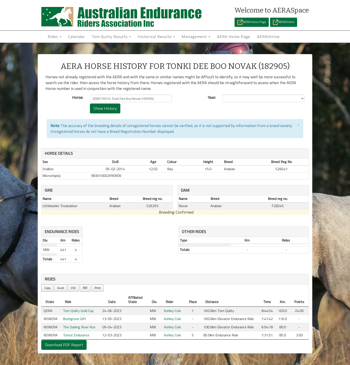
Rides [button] (54, 37)
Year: (212, 97)
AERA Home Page (251, 22)
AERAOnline (283, 22)
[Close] (298, 124)
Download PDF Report (64, 345)
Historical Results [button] (156, 37)
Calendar (76, 37)
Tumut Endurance (76, 335)
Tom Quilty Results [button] (111, 37)
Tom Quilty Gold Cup (78, 310)
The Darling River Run (79, 327)
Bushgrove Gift (74, 318)
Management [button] (196, 37)
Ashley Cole (172, 310)
